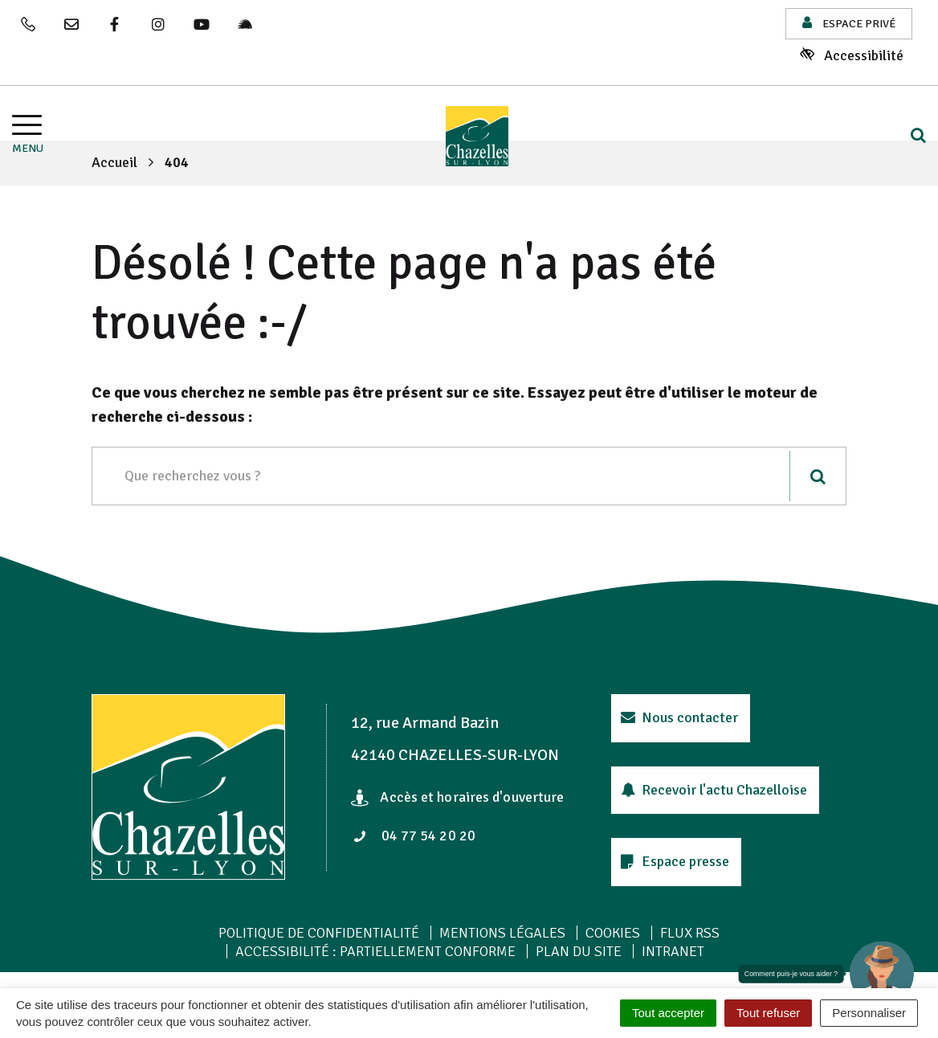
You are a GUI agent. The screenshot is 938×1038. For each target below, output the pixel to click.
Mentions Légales (502, 933)
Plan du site (579, 951)
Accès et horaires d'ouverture (457, 797)
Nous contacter (680, 717)
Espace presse (675, 861)
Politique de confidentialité (318, 933)
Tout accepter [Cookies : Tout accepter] (668, 1013)
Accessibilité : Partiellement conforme (375, 951)
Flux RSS (690, 933)
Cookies (612, 933)
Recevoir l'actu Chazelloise (714, 790)
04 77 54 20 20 (414, 835)
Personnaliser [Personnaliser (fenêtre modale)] (869, 1013)
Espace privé (848, 23)
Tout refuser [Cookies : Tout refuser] (768, 1013)
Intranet (673, 951)
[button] (882, 974)
